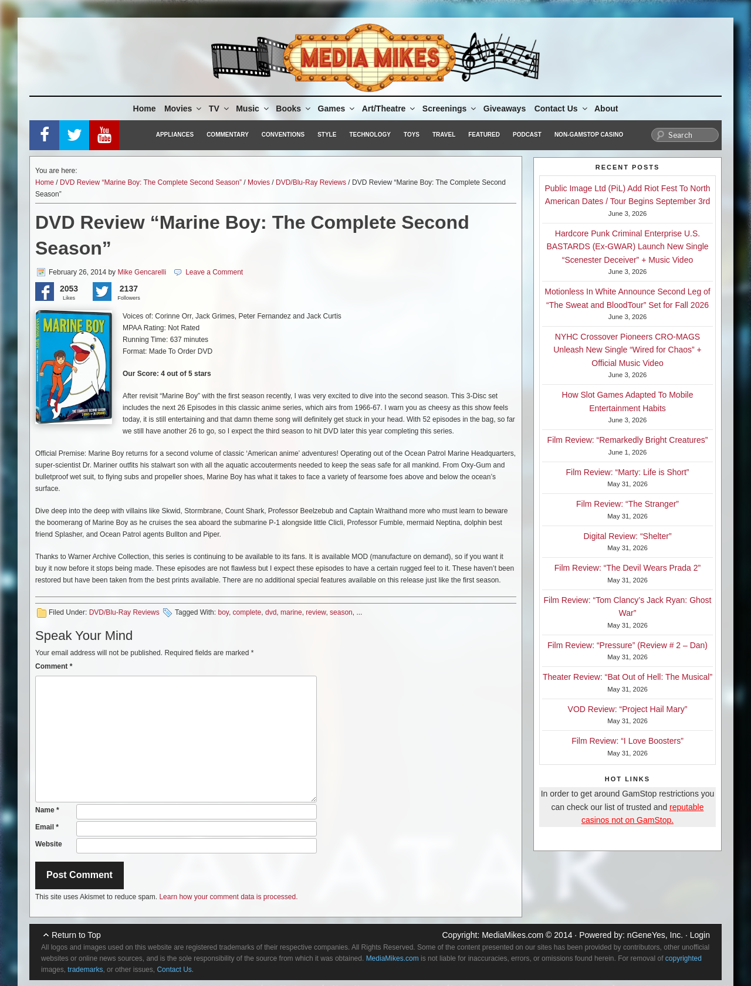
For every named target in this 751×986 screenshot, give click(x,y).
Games (337, 108)
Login (700, 935)
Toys (412, 134)
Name (47, 810)
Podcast (527, 134)
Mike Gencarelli (141, 272)
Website (48, 844)
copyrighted (683, 958)
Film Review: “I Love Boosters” (627, 741)
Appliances (175, 134)
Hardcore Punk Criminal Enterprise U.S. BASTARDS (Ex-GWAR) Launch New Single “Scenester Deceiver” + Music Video (627, 247)
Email (47, 827)
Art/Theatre (389, 108)
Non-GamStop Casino (588, 134)
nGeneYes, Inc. (655, 935)
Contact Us (562, 108)
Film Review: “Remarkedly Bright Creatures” (627, 440)
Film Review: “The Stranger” (627, 504)
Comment (53, 666)
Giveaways (504, 108)
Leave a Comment (214, 272)
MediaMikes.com (512, 935)
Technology (370, 134)
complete (247, 612)
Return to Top (76, 935)
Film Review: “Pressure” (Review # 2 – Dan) (627, 645)
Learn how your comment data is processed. (228, 897)
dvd (270, 612)
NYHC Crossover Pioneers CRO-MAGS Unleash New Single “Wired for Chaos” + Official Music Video (627, 350)
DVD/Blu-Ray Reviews (311, 182)
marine (291, 612)
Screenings (450, 108)
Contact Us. (175, 969)
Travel (443, 134)
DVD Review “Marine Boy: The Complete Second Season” (151, 182)
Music (253, 108)
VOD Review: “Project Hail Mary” (628, 709)
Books (294, 108)
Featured (484, 134)
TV (220, 108)
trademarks (85, 969)
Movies (183, 108)
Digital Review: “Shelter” (627, 536)
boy (223, 612)
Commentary (228, 134)
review (316, 612)
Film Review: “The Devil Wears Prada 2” (627, 567)
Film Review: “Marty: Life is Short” (627, 472)
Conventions (283, 134)
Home (144, 108)
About (606, 108)
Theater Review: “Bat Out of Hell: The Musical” (627, 677)
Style (326, 134)
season (341, 612)
